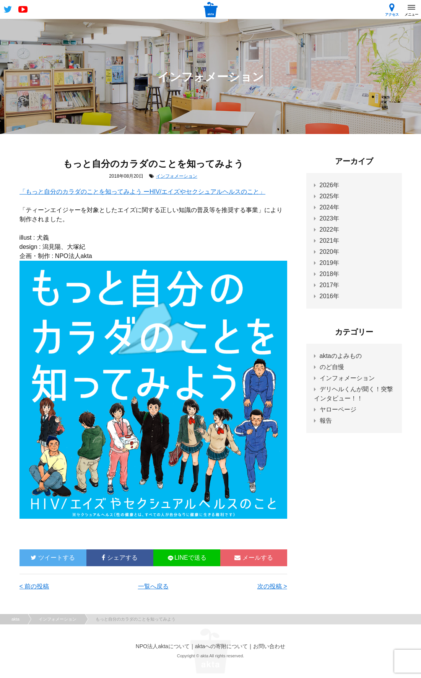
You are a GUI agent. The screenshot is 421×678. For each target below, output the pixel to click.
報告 (326, 420)
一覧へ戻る (153, 586)
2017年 (330, 285)
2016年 (330, 296)
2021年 (330, 240)
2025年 (330, 196)
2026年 (330, 185)
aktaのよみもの (341, 356)
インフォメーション (176, 176)
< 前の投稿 (34, 586)
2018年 (330, 274)
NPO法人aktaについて (163, 646)
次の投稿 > (272, 586)
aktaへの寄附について (221, 646)
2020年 (330, 251)
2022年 (330, 229)
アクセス (392, 9)
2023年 (330, 218)
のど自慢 (332, 367)
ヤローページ (338, 409)
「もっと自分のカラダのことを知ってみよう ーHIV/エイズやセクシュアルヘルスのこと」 (143, 191)
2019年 (330, 263)
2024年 (330, 207)
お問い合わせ (269, 646)
